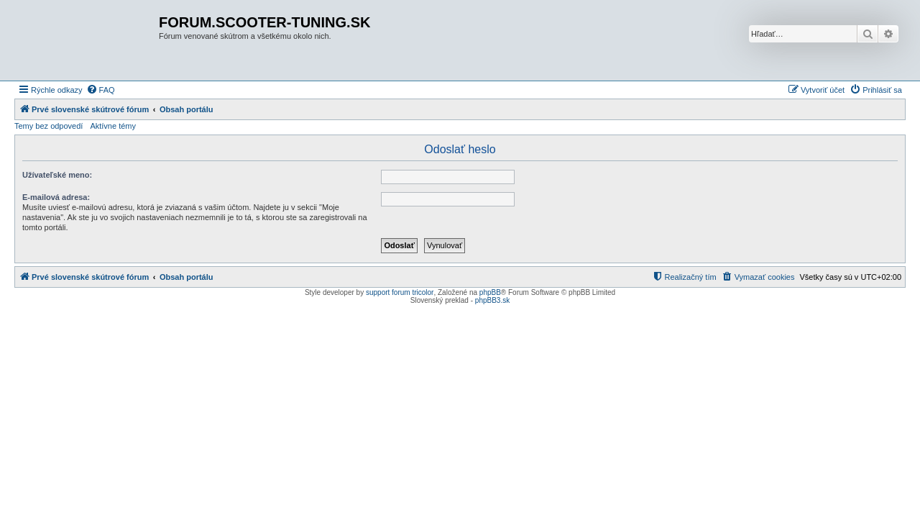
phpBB (490, 292)
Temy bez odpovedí (48, 126)
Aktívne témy (113, 126)
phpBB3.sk (492, 300)
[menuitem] (100, 90)
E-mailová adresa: (56, 197)
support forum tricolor (399, 292)
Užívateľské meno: (57, 174)
